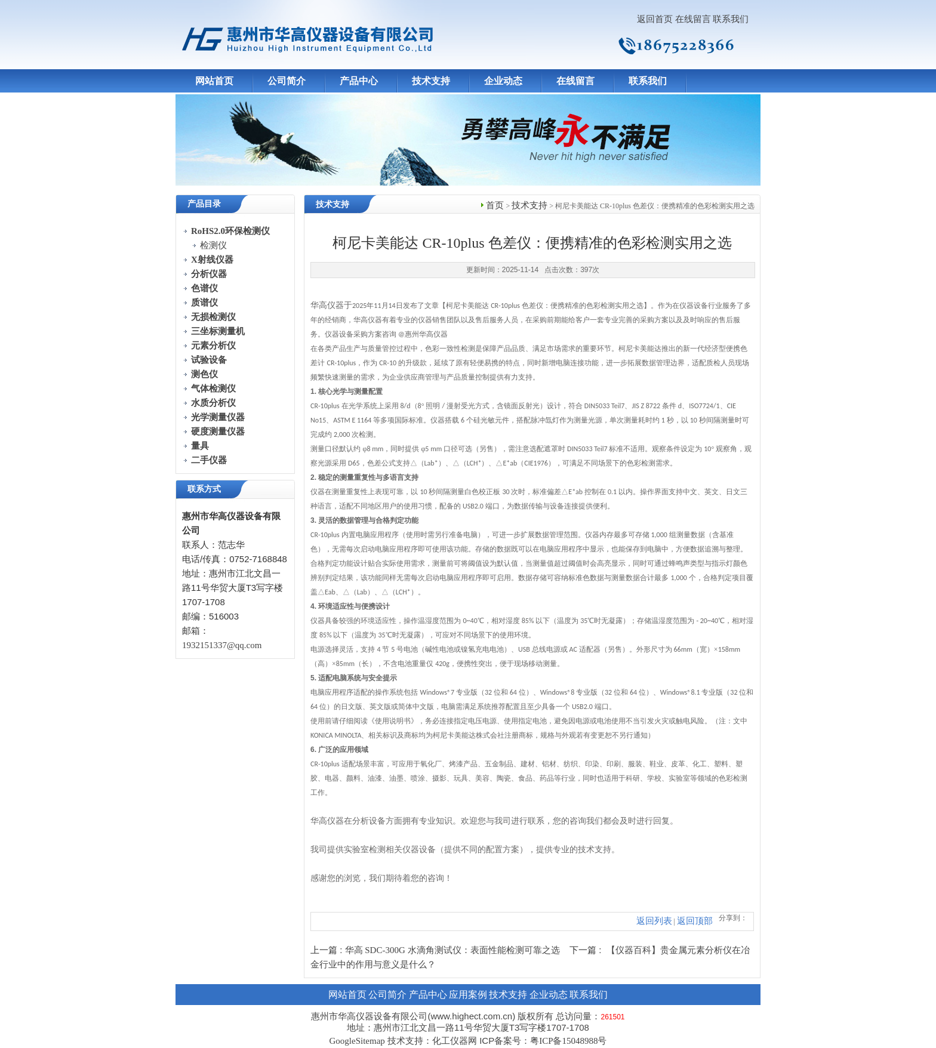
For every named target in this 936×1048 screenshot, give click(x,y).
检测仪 (213, 245)
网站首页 (214, 81)
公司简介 (286, 81)
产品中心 (359, 81)
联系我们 (731, 19)
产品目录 (204, 203)
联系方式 (204, 489)
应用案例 (468, 995)
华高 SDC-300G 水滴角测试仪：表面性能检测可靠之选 (452, 950)
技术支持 (431, 81)
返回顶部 (695, 921)
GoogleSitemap (356, 1041)
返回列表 (654, 921)
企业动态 (503, 81)
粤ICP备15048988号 (568, 1041)
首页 (495, 205)
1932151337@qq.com (221, 645)
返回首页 (655, 19)
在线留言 (693, 19)
